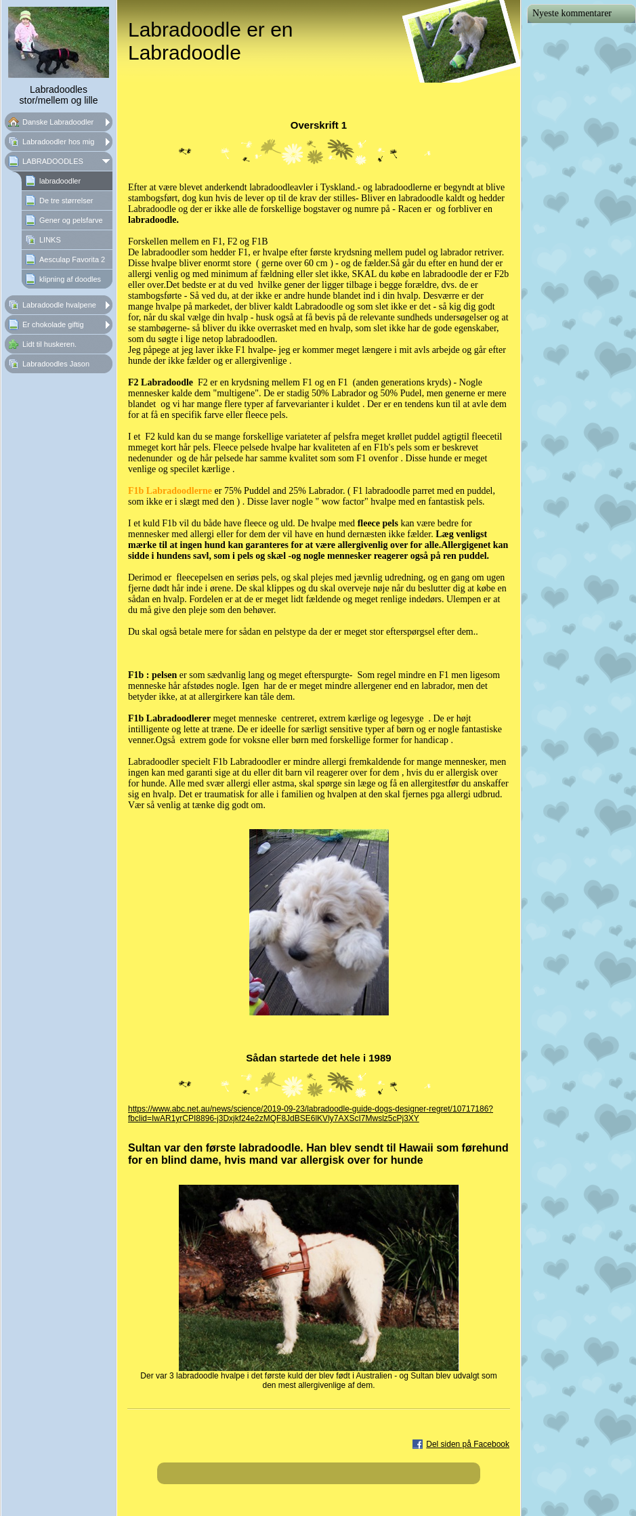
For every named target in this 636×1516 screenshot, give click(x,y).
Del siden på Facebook (467, 1444)
